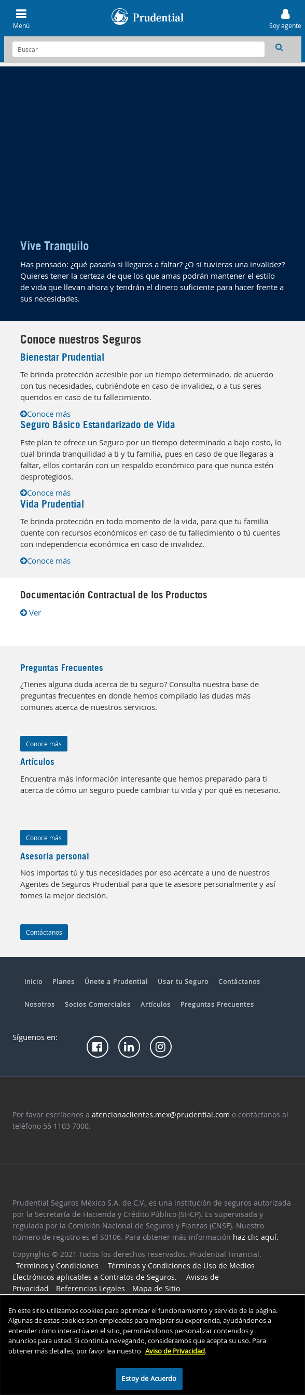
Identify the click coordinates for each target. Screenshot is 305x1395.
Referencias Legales (90, 1288)
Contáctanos (44, 932)
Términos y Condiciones (57, 1265)
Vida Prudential (52, 504)
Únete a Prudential (116, 981)
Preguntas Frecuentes (61, 667)
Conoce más (45, 413)
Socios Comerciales (98, 1004)
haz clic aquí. (256, 1237)
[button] (279, 47)
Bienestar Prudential (62, 357)
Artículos (156, 1004)
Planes (63, 981)
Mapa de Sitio (156, 1288)
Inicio (33, 981)
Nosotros (39, 1004)
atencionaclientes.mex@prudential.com (161, 1114)
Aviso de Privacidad (175, 1351)
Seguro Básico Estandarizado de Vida (97, 425)
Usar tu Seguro (183, 981)
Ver (30, 612)
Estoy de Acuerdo (148, 1378)
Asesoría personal (54, 856)
